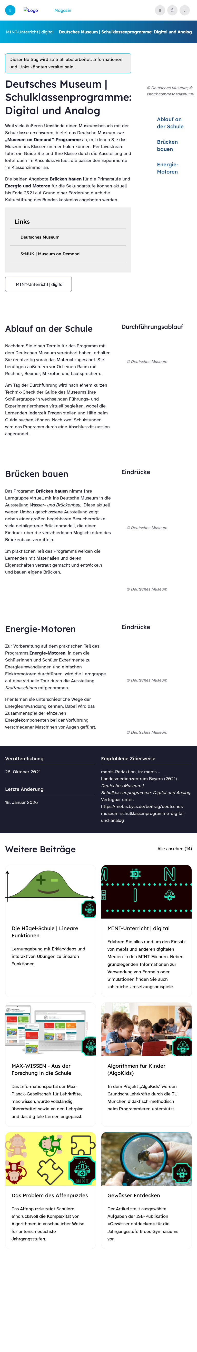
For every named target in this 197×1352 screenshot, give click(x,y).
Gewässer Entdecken (133, 1195)
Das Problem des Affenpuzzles (50, 1195)
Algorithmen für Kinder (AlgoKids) (136, 1069)
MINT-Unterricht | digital (30, 31)
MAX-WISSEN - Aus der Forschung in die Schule (41, 1069)
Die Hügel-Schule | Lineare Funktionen (45, 931)
